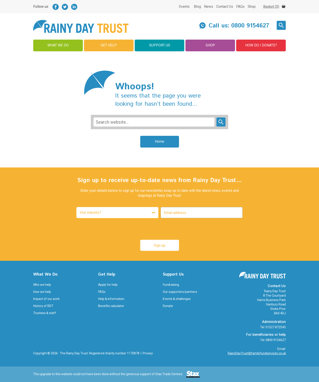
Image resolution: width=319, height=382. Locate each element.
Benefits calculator (111, 306)
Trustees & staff (44, 313)
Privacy (148, 353)
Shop (252, 6)
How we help (42, 292)
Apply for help (108, 284)
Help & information (111, 299)
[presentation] (158, 229)
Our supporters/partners (180, 292)
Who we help (42, 284)
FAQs (240, 6)
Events (184, 6)
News (208, 6)
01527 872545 (276, 327)
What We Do (58, 45)
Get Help (109, 45)
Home (159, 141)
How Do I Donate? (261, 45)
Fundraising (171, 284)
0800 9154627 (250, 26)
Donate (168, 306)
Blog (197, 6)
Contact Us (224, 6)
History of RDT (43, 306)
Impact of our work (46, 299)
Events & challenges (177, 299)
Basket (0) (271, 6)
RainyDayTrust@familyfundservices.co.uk (257, 353)
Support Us (159, 45)
